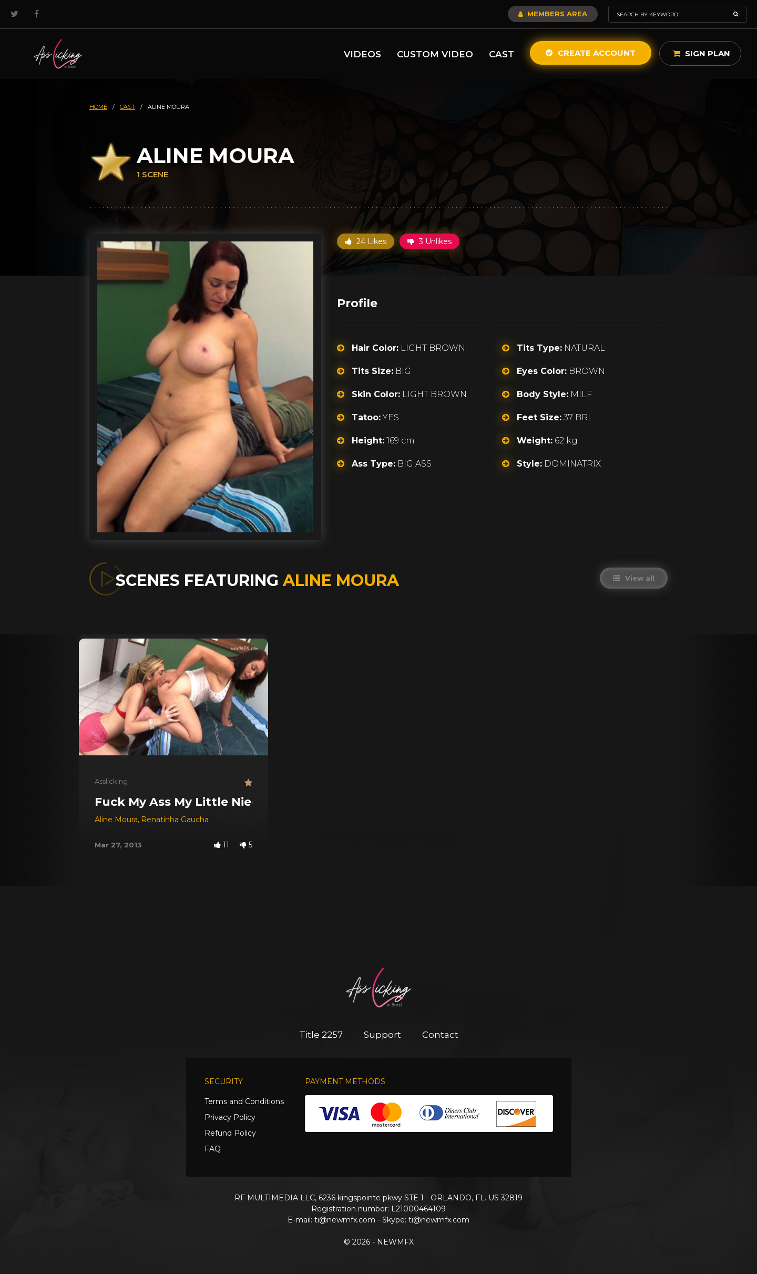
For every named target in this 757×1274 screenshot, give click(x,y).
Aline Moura (116, 819)
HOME (98, 106)
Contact (440, 1034)
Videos (362, 54)
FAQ (212, 1149)
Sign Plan (701, 53)
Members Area (552, 13)
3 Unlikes (429, 241)
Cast (501, 54)
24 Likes (365, 241)
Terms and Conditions (244, 1101)
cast (127, 106)
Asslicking (111, 781)
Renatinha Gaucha (175, 819)
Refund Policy (230, 1133)
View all (633, 578)
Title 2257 (321, 1034)
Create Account (591, 53)
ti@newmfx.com (344, 1220)
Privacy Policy (229, 1117)
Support (382, 1034)
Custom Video (435, 54)
